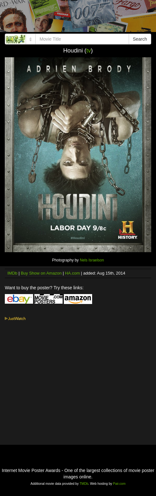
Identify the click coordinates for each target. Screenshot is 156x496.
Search (140, 39)
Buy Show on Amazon (41, 273)
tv (88, 50)
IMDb (12, 273)
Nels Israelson (92, 260)
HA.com (72, 273)
